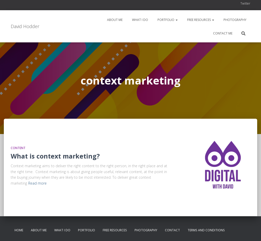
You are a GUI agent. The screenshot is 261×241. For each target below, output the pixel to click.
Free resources (200, 20)
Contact (172, 230)
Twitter (245, 3)
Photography (234, 20)
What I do (139, 20)
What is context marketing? (55, 156)
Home (19, 230)
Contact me (222, 33)
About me (114, 20)
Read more (37, 183)
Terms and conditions (206, 230)
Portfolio (167, 20)
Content (18, 148)
